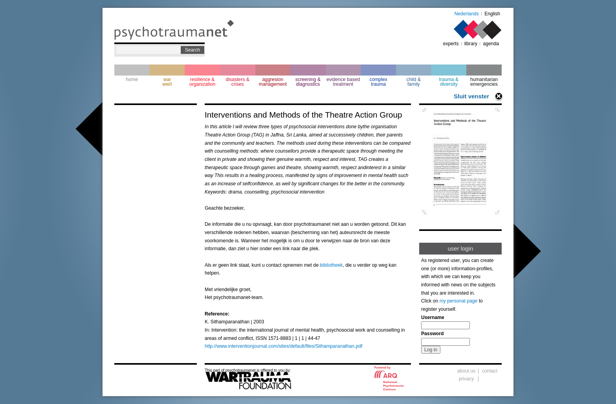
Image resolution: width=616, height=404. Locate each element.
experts (451, 43)
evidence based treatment (343, 82)
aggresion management (273, 82)
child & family (414, 82)
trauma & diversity (448, 82)
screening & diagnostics (308, 82)
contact (489, 371)
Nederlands (467, 14)
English (492, 14)
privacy (466, 379)
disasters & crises (237, 82)
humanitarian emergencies (484, 82)
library (470, 43)
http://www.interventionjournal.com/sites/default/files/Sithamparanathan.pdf (283, 346)
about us (466, 371)
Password (432, 333)
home (132, 79)
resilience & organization (202, 82)
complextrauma (378, 82)
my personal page (459, 301)
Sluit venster (471, 96)
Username (432, 317)
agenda (491, 43)
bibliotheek (331, 265)
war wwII (167, 82)
